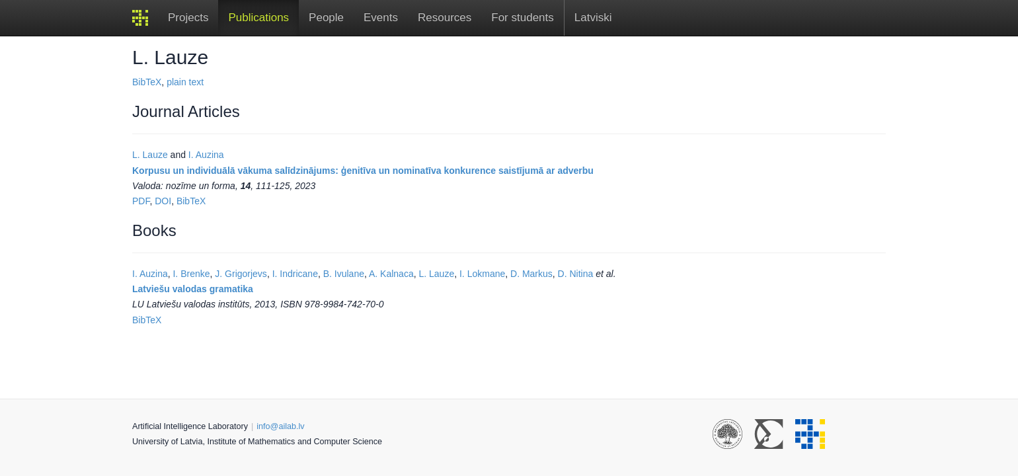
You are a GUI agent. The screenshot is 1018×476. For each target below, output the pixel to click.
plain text (185, 82)
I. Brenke (191, 273)
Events (381, 17)
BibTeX (146, 82)
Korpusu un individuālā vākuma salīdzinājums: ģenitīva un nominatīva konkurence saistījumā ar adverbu (363, 170)
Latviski (593, 17)
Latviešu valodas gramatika (192, 289)
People (326, 17)
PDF (140, 201)
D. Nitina (576, 273)
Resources (444, 17)
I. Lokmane (482, 273)
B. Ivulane (343, 273)
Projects (188, 17)
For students (522, 17)
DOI (163, 201)
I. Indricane (295, 273)
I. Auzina (206, 154)
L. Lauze (150, 154)
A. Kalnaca (391, 273)
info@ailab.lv (280, 426)
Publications (258, 17)
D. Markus (531, 273)
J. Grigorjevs (241, 273)
